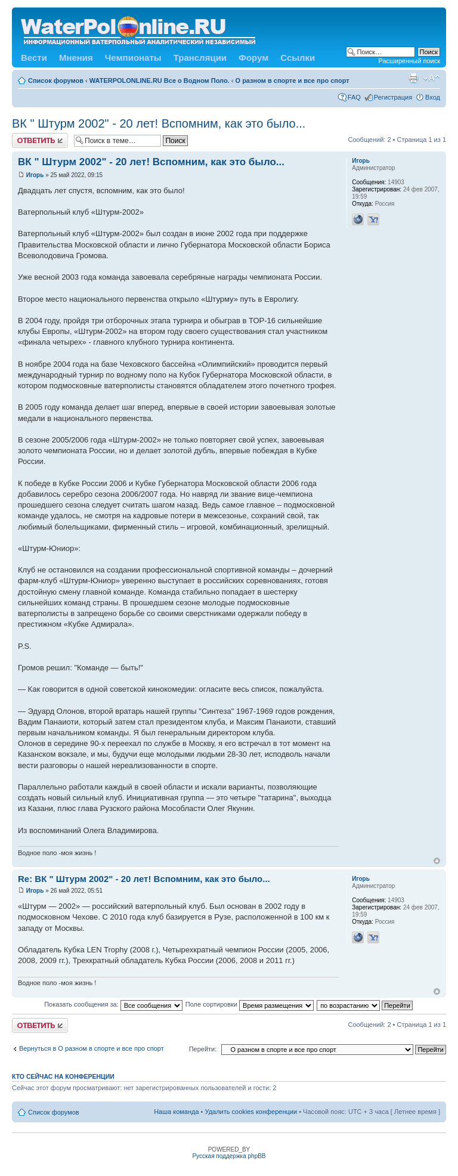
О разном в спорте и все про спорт (292, 80)
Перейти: (203, 1049)
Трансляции (200, 57)
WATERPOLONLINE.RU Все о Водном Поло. (159, 80)
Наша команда (176, 1111)
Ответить (40, 140)
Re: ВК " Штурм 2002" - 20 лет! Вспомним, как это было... (144, 879)
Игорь (35, 175)
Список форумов (55, 80)
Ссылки (297, 57)
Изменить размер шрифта (431, 78)
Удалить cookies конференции (251, 1111)
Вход (432, 97)
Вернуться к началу (437, 861)
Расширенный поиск (409, 60)
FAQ (354, 97)
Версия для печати (413, 78)
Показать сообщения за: (113, 1004)
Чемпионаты (133, 57)
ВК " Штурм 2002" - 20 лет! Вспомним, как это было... (158, 123)
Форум (253, 57)
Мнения (76, 57)
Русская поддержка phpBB (228, 1156)
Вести (34, 57)
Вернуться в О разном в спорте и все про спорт (91, 1048)
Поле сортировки (249, 1004)
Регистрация (393, 97)
